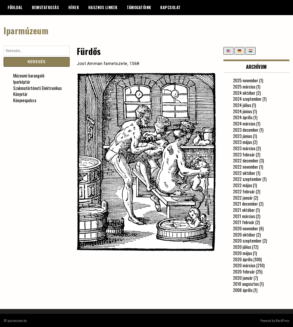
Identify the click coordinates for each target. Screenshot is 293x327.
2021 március (244, 216)
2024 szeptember (247, 99)
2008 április (242, 290)
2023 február (244, 154)
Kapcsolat (170, 7)
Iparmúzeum (26, 30)
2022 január (243, 197)
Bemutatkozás (45, 7)
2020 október (244, 234)
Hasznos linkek (103, 7)
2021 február (243, 222)
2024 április (242, 117)
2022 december (245, 160)
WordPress (282, 320)
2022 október (244, 173)
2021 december (245, 204)
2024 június (242, 111)
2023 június (242, 136)
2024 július (242, 105)
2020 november (245, 228)
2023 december (245, 129)
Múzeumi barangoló (28, 75)
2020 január (243, 277)
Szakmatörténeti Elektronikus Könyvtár (37, 91)
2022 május (242, 185)
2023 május (242, 142)
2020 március (244, 265)
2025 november (245, 80)
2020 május (242, 253)
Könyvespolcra (24, 100)
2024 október (244, 92)
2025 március (244, 86)
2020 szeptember (247, 241)
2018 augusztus (246, 284)
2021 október (244, 210)
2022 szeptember (247, 179)
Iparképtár (21, 81)
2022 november (245, 167)
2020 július (242, 247)
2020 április (242, 259)
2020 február (244, 271)
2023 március (244, 148)
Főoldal (15, 7)
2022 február (244, 191)
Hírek (73, 7)
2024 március (244, 123)
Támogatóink (139, 7)
